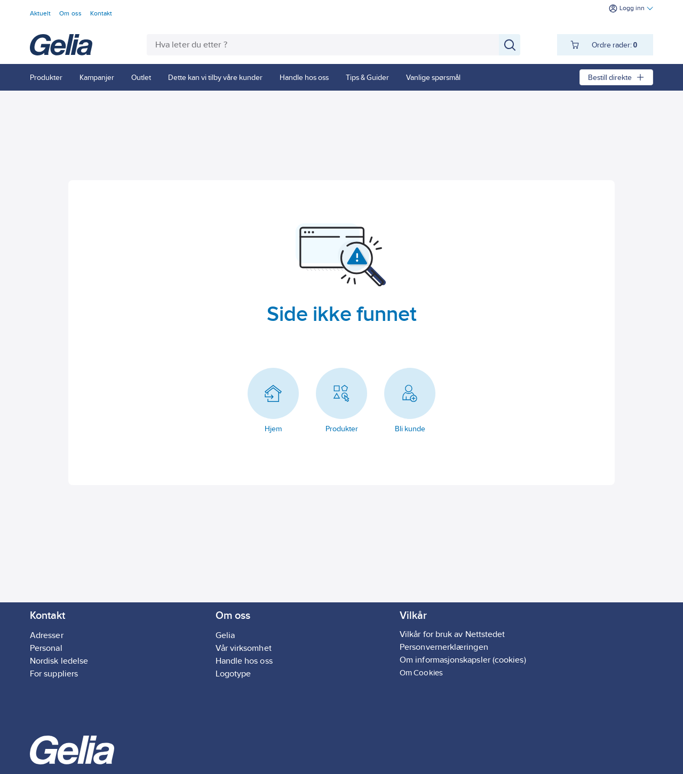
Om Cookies (421, 672)
